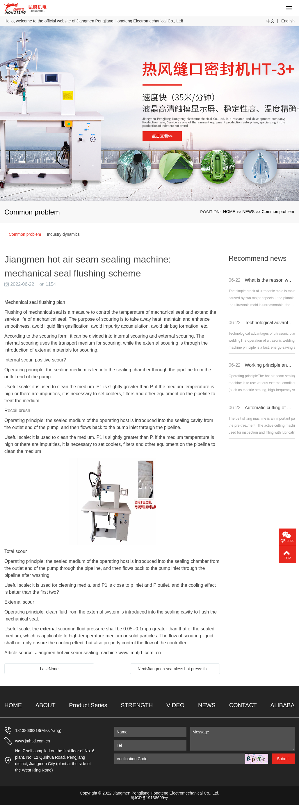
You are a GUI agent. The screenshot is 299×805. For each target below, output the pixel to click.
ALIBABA (282, 705)
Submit (283, 758)
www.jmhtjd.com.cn (32, 741)
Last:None (49, 668)
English (288, 21)
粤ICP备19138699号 (149, 797)
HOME (229, 211)
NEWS (248, 211)
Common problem (278, 211)
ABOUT (45, 705)
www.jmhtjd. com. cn (139, 652)
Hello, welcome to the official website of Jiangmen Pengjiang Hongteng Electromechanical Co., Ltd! (93, 21)
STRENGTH (137, 705)
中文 (270, 21)
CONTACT (243, 705)
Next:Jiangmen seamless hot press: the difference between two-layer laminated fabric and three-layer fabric (176, 668)
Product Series (88, 705)
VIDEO (175, 705)
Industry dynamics (63, 234)
